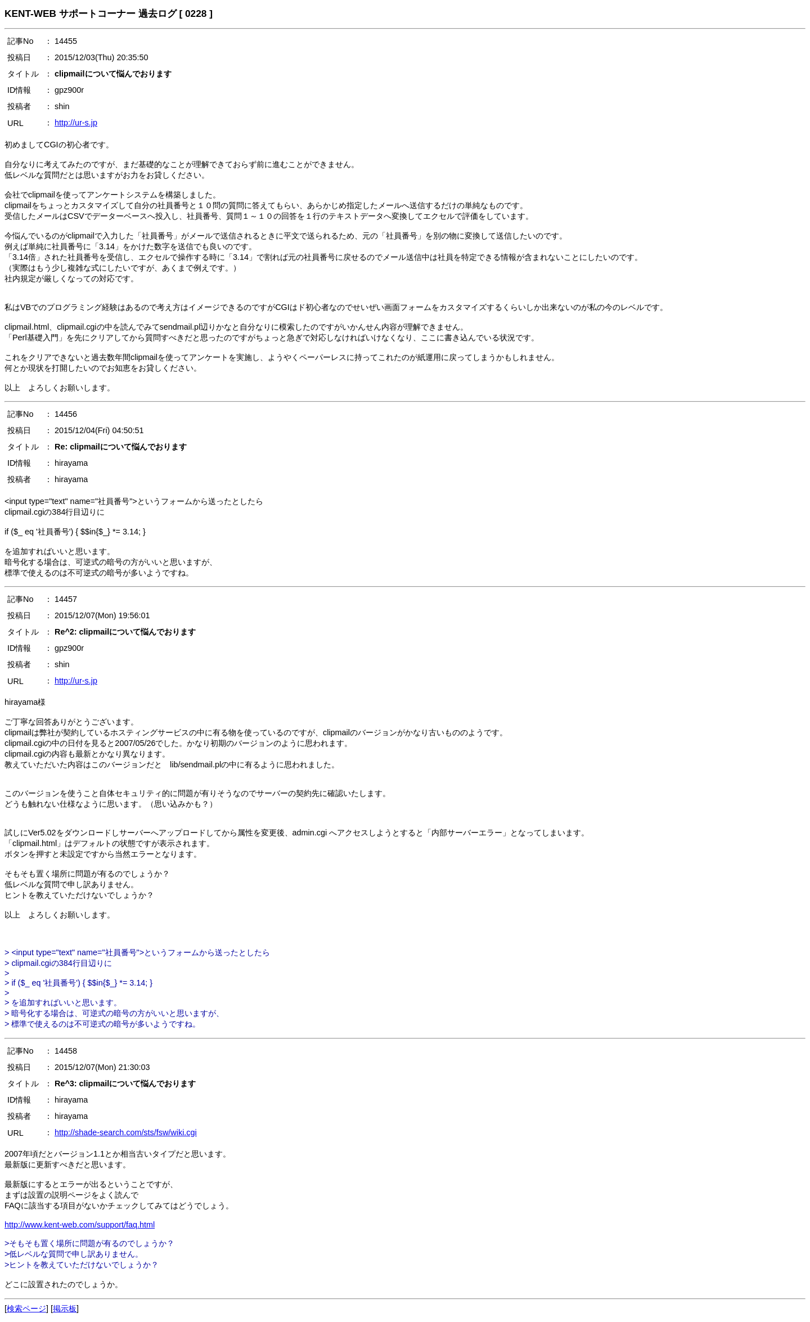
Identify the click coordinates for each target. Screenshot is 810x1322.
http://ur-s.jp (76, 122)
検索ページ (26, 1308)
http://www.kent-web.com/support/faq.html (79, 1224)
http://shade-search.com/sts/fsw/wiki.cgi (126, 1132)
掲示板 (64, 1308)
